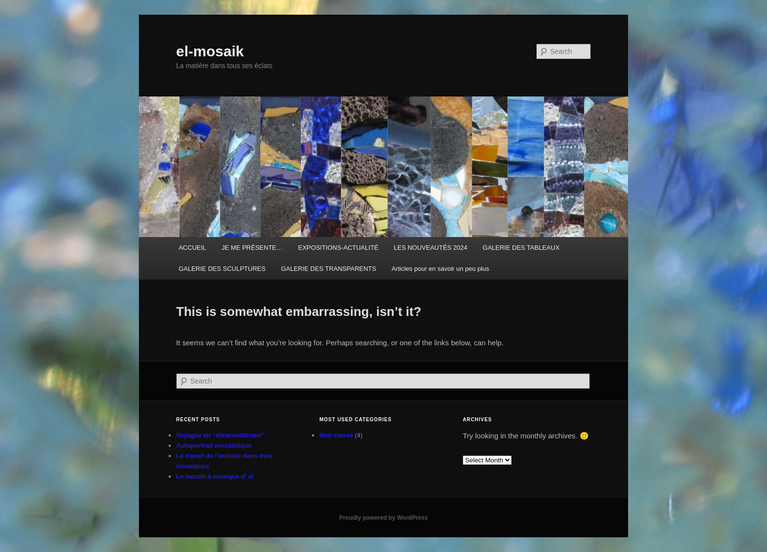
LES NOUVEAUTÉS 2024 (430, 247)
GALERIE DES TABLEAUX (521, 247)
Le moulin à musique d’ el (214, 476)
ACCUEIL (192, 247)
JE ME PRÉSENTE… (252, 247)
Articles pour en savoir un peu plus (440, 268)
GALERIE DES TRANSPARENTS (328, 268)
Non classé (336, 435)
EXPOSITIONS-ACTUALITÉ (338, 247)
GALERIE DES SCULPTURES (222, 268)
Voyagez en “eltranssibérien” (220, 435)
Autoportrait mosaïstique (214, 445)
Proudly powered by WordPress (383, 517)
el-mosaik (210, 51)
